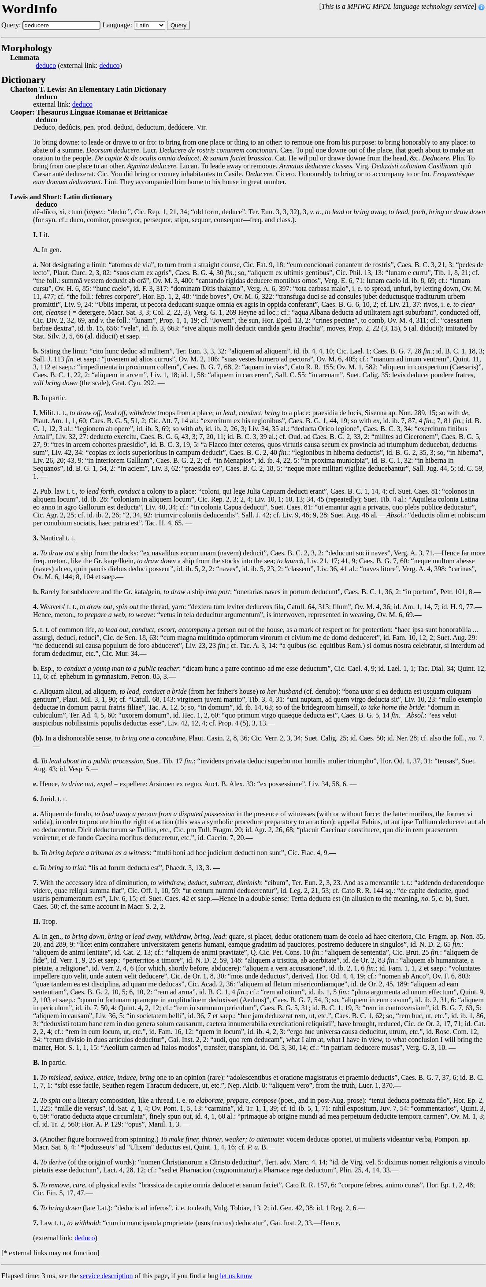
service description (106, 1276)
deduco (46, 65)
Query (178, 25)
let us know (236, 1276)
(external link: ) (79, 65)
